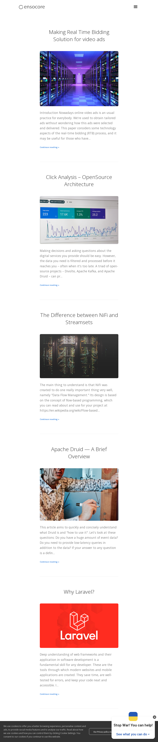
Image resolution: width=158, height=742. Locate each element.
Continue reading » (49, 147)
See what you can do (131, 734)
